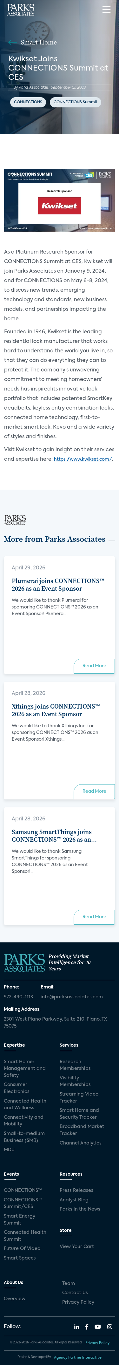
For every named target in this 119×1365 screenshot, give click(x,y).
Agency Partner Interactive (78, 1358)
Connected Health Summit (25, 1236)
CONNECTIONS (28, 102)
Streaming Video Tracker (79, 1098)
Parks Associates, (34, 88)
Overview (14, 1299)
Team (68, 1283)
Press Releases (76, 1190)
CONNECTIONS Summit (75, 102)
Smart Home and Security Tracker (79, 1114)
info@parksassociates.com (72, 997)
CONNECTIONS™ (23, 1190)
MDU (9, 1150)
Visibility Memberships (75, 1081)
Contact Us (75, 1293)
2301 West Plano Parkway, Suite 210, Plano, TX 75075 (55, 1023)
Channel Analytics (81, 1143)
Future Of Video (22, 1248)
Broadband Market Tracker (82, 1130)
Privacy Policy (78, 1302)
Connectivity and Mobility (23, 1121)
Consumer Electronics (17, 1088)
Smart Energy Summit (19, 1220)
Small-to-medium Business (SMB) (24, 1137)
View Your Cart (77, 1247)
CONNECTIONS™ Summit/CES (23, 1203)
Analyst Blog (74, 1200)
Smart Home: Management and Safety (25, 1069)
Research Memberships (75, 1065)
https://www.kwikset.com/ (83, 459)
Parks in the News (80, 1209)
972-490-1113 (18, 997)
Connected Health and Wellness (25, 1104)
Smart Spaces (20, 1258)
